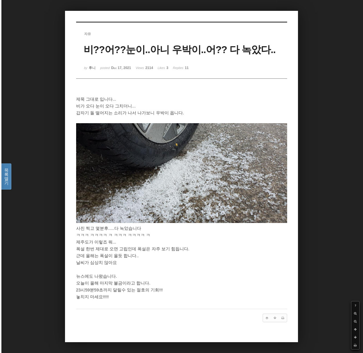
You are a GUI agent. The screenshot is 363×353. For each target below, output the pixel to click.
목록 (6, 176)
